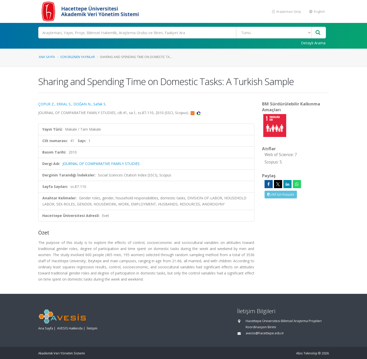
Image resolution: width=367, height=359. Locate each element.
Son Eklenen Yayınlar (77, 57)
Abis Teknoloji (306, 353)
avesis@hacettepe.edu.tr (265, 333)
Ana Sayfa (47, 57)
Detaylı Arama (313, 42)
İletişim (92, 328)
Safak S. (99, 104)
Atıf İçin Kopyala (280, 194)
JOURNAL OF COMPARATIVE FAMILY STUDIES (101, 163)
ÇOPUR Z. (46, 104)
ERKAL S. (64, 104)
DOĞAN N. (82, 104)
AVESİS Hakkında (70, 328)
